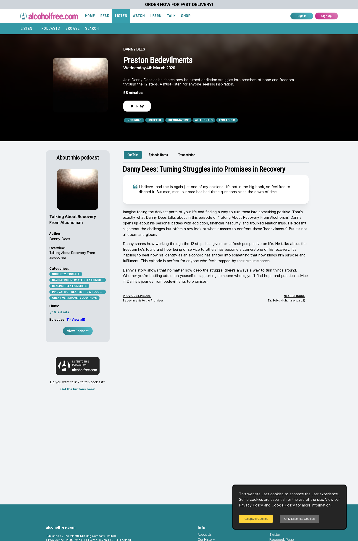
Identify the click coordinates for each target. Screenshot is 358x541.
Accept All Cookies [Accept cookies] (256, 518)
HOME (90, 16)
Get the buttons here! (77, 389)
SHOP (186, 16)
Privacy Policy (251, 505)
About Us (205, 534)
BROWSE (73, 28)
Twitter (274, 534)
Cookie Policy (283, 505)
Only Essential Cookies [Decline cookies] (299, 518)
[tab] (133, 155)
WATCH (139, 16)
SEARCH (92, 28)
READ (104, 16)
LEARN (155, 16)
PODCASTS (50, 28)
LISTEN (121, 16)
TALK (171, 16)
